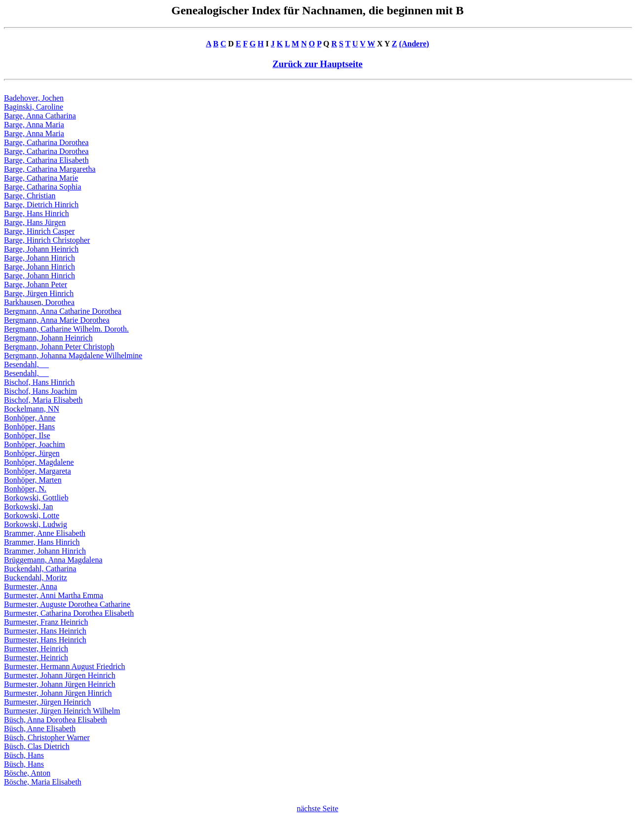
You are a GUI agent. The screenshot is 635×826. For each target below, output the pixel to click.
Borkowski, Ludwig (35, 524)
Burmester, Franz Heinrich (46, 622)
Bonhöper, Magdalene (39, 462)
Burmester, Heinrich (36, 648)
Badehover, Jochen (34, 98)
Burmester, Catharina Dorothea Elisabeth (69, 613)
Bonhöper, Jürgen (32, 453)
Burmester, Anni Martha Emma (53, 595)
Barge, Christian (30, 195)
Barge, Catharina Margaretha (50, 169)
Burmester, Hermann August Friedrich (64, 666)
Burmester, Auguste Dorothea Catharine (67, 604)
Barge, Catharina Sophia (42, 187)
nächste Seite (317, 808)
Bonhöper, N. (25, 489)
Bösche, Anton (27, 773)
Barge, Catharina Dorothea (46, 142)
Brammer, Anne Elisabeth (44, 533)
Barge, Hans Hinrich (36, 213)
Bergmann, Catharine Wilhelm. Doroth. (66, 329)
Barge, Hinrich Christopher (47, 240)
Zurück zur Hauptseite (317, 64)
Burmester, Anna (30, 586)
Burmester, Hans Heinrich (45, 631)
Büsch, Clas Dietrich (37, 746)
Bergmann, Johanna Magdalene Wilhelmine (73, 355)
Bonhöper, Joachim (34, 444)
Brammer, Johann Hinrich (45, 551)
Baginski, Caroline (33, 107)
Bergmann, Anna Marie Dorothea (57, 320)
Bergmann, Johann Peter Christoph (59, 346)
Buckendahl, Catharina (40, 568)
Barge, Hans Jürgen (35, 222)
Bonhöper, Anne (29, 417)
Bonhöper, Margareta (37, 471)
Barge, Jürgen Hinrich (39, 293)
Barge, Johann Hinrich (39, 258)
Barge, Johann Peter (35, 284)
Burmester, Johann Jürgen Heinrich (59, 675)
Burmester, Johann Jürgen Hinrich (58, 693)
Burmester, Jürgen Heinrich (47, 702)
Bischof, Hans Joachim (40, 391)
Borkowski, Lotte (31, 515)
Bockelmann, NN (31, 409)
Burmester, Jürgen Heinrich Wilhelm (62, 711)
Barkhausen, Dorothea (39, 302)
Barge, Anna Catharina (40, 116)
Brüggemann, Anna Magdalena (53, 560)
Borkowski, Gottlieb (36, 497)
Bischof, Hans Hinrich (39, 382)
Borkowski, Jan (28, 506)
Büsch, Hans (24, 755)
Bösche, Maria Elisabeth (42, 782)
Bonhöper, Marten (33, 480)
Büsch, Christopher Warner (47, 737)
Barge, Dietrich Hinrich (41, 204)
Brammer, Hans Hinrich (42, 542)
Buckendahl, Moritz (35, 577)
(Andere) (414, 43)
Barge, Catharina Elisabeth (46, 160)
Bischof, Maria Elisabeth (43, 400)
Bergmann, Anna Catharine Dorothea (62, 311)
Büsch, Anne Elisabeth (39, 728)
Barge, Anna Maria (34, 124)
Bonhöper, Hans (29, 426)
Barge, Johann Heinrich (41, 249)
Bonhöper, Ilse (27, 435)
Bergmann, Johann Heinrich (48, 338)
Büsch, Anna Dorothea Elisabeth (55, 719)
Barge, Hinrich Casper (39, 231)
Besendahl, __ (26, 364)
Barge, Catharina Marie (41, 178)
